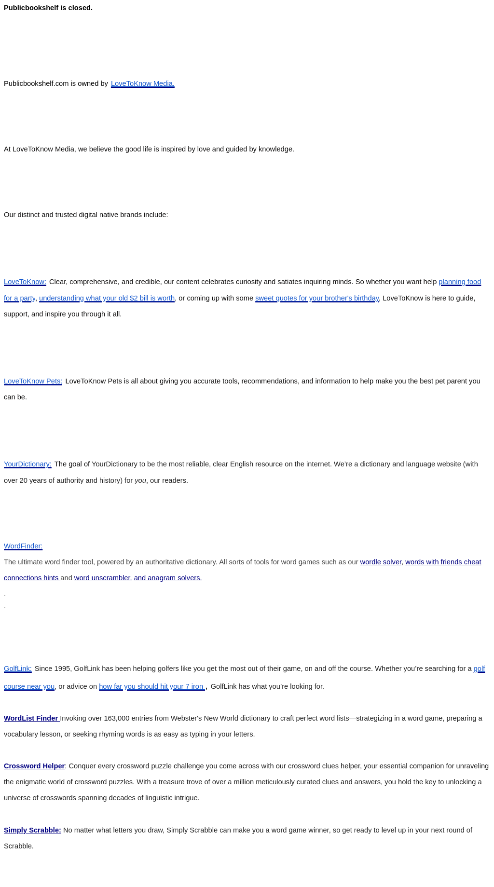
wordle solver (381, 562)
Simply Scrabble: (32, 830)
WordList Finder (32, 718)
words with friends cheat (443, 562)
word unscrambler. (103, 578)
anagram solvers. (175, 578)
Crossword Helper (34, 766)
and (141, 578)
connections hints (32, 578)
